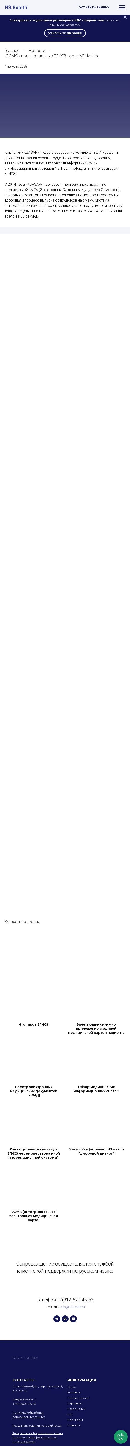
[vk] (65, 1318)
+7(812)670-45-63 (75, 1300)
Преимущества (78, 1398)
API (69, 1414)
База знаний (76, 1409)
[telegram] (56, 1318)
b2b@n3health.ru (72, 1307)
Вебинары (75, 1420)
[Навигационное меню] (122, 7)
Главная (12, 50)
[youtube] (73, 1318)
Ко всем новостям (22, 921)
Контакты (74, 1392)
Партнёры (74, 1403)
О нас (71, 1387)
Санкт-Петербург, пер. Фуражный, (38, 1386)
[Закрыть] (125, 17)
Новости (37, 50)
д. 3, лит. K (20, 1390)
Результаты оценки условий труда (37, 1425)
